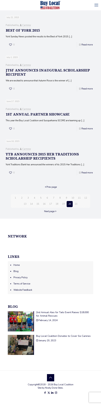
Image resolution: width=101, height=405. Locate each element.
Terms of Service (21, 283)
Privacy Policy (20, 277)
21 (76, 204)
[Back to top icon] (50, 377)
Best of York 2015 (23, 30)
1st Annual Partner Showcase (38, 114)
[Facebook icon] (45, 392)
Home (16, 265)
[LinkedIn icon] (52, 392)
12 (85, 197)
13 (25, 204)
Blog (15, 271)
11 (79, 197)
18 (57, 204)
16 (44, 204)
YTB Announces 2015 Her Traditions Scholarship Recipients (42, 156)
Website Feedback (22, 290)
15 (37, 204)
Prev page (50, 187)
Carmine (26, 25)
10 (72, 197)
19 (63, 204)
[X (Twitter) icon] (48, 392)
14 (31, 204)
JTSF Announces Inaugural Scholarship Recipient (48, 72)
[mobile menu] (96, 5)
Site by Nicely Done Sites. (50, 387)
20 (69, 204)
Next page (50, 211)
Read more (87, 44)
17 (50, 204)
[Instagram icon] (56, 392)
